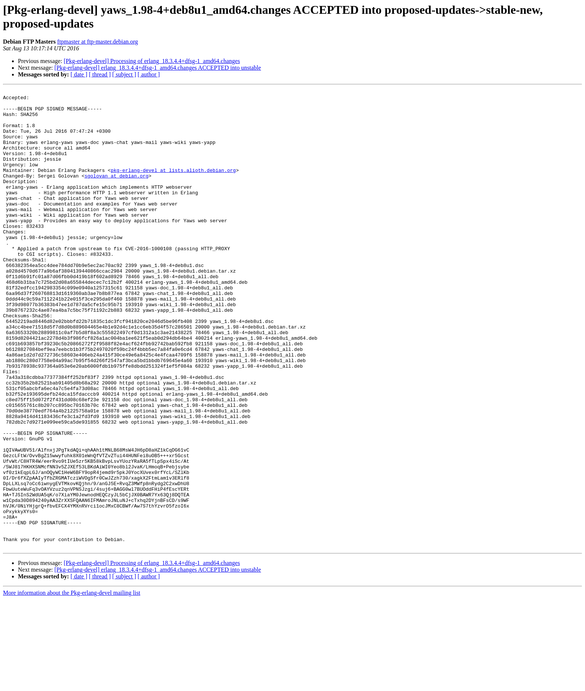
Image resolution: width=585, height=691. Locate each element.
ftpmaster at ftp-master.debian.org (97, 41)
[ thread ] (100, 74)
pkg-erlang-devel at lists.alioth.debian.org (173, 186)
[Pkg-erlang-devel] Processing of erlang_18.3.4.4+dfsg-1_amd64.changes (152, 61)
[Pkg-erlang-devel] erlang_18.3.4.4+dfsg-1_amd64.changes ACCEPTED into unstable (157, 68)
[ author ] (149, 74)
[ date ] (79, 74)
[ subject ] (124, 74)
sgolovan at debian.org (116, 193)
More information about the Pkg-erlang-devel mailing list (71, 684)
